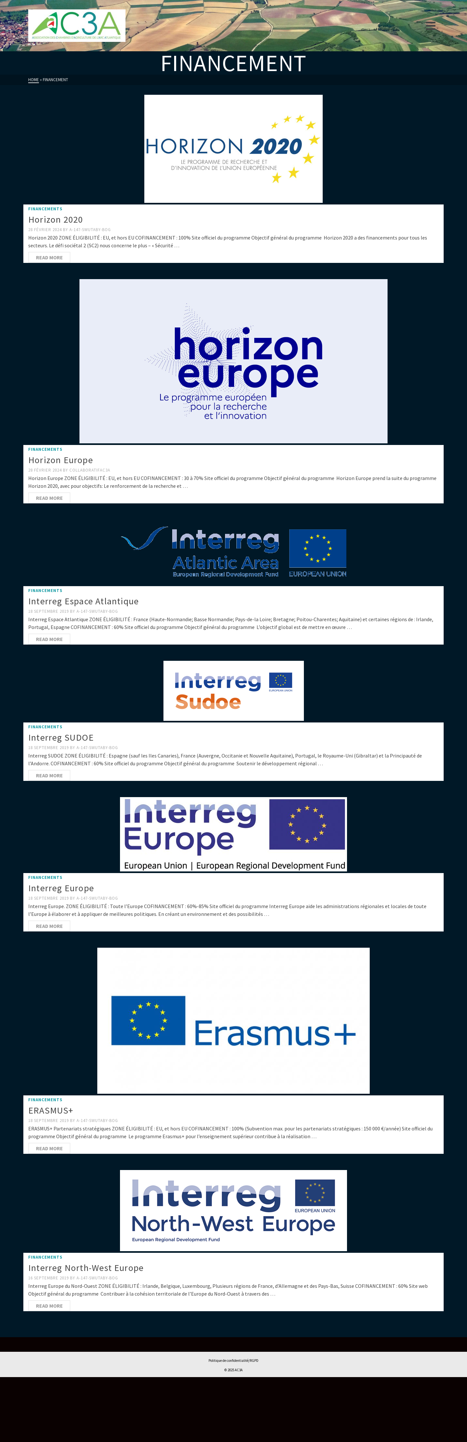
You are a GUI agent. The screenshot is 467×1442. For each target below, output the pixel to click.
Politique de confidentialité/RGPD (233, 1360)
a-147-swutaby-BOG (90, 229)
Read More (49, 257)
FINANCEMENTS (45, 209)
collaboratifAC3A (89, 470)
